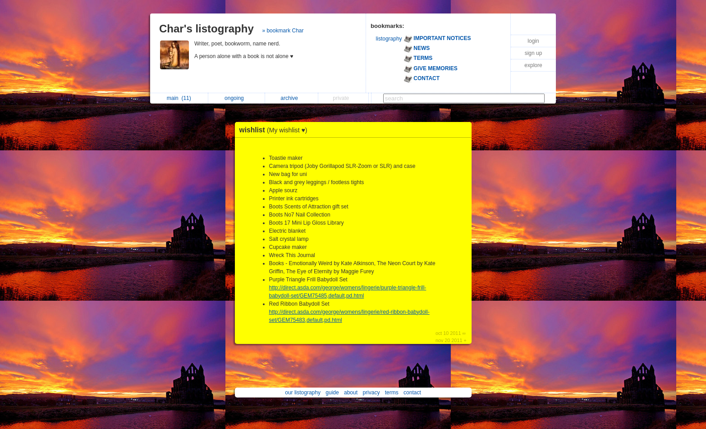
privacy (371, 392)
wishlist (275, 130)
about (351, 392)
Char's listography (206, 29)
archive (291, 98)
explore (533, 65)
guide (332, 392)
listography (389, 39)
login (533, 41)
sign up (533, 53)
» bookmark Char (282, 30)
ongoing (236, 98)
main (179, 98)
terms (392, 392)
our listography (303, 392)
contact (412, 392)
